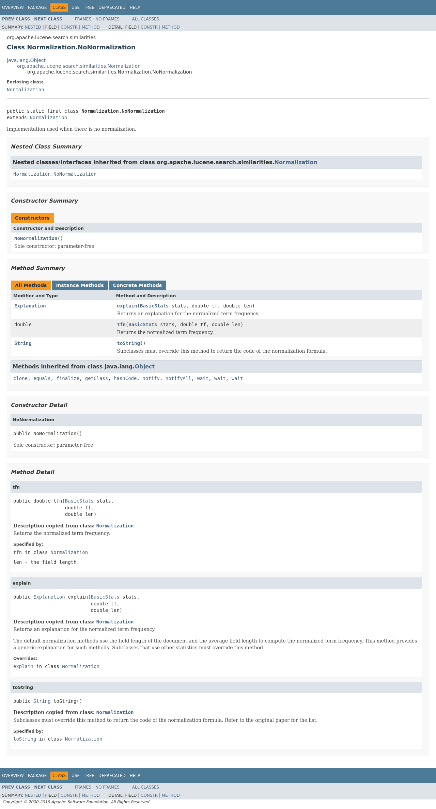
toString (128, 343)
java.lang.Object (26, 60)
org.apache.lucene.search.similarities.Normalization (79, 66)
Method (91, 27)
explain (127, 305)
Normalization (25, 89)
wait (203, 378)
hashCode (125, 378)
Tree (89, 7)
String (23, 343)
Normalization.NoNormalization (54, 174)
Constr (69, 27)
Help (135, 7)
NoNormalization (35, 238)
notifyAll (178, 378)
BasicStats (154, 305)
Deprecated (112, 7)
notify (151, 378)
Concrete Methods (137, 285)
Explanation (30, 305)
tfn (121, 324)
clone (20, 378)
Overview (13, 7)
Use (76, 7)
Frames (83, 19)
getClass (96, 378)
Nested (33, 27)
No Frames (107, 19)
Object (145, 366)
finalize (67, 378)
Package (37, 7)
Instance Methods (80, 285)
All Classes (145, 19)
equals (42, 378)
